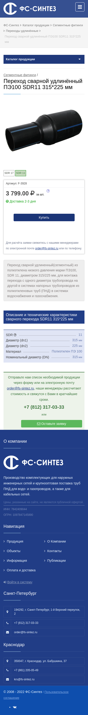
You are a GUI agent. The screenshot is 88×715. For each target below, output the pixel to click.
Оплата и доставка (21, 570)
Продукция (15, 541)
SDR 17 (9, 173)
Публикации (56, 560)
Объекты (13, 551)
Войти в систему (19, 582)
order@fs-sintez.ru (46, 248)
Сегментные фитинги (20, 75)
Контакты (54, 551)
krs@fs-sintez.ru (24, 679)
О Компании (56, 541)
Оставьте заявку (51, 424)
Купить (44, 217)
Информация (17, 560)
